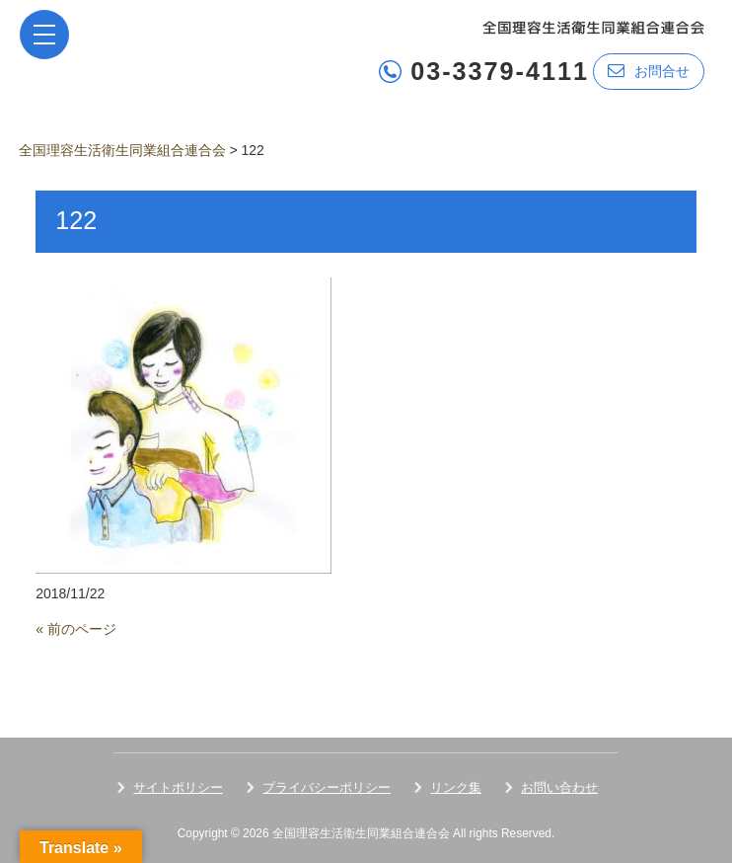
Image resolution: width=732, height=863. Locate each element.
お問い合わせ (559, 787)
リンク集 (455, 787)
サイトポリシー (178, 787)
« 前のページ (76, 629)
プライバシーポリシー (326, 787)
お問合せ (649, 70)
